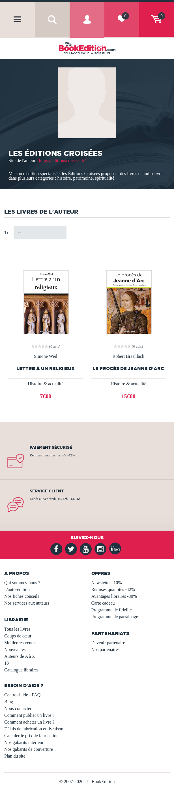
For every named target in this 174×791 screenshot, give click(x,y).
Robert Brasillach (128, 356)
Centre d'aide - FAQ (22, 694)
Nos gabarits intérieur (24, 742)
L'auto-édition (17, 589)
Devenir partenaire (108, 642)
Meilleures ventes (20, 642)
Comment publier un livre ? (29, 715)
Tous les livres (17, 629)
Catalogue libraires (21, 669)
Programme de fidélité (111, 609)
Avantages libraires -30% (114, 596)
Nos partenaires (105, 649)
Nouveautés (15, 649)
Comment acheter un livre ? (29, 722)
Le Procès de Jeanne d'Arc (128, 368)
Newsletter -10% (106, 582)
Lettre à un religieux (45, 368)
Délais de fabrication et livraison (33, 728)
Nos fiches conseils (21, 596)
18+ (7, 663)
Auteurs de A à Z (19, 656)
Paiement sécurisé (51, 447)
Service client (47, 491)
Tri (7, 232)
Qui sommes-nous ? (22, 582)
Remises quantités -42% (113, 589)
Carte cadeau (103, 603)
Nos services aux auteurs (26, 603)
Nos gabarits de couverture (28, 749)
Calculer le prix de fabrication (31, 735)
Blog (8, 701)
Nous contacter (17, 708)
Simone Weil (45, 356)
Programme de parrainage (114, 616)
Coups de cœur (17, 635)
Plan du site (14, 756)
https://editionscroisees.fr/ (62, 160)
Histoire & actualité (45, 383)
